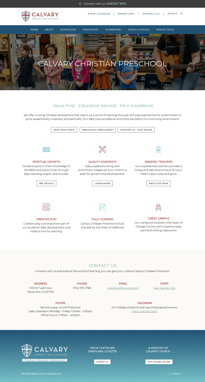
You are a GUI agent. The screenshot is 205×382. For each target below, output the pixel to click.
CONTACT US (102, 362)
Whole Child (165, 29)
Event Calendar (99, 14)
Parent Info (126, 14)
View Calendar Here (144, 311)
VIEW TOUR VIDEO (64, 130)
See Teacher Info (164, 288)
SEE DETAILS (46, 183)
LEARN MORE (102, 183)
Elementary (113, 29)
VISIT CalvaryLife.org (159, 362)
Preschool (91, 29)
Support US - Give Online (136, 130)
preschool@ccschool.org (123, 288)
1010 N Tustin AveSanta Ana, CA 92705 (102, 350)
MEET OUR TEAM (158, 183)
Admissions (68, 29)
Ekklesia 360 (175, 374)
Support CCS (151, 14)
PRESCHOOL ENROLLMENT (97, 130)
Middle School (139, 29)
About (49, 29)
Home (34, 29)
